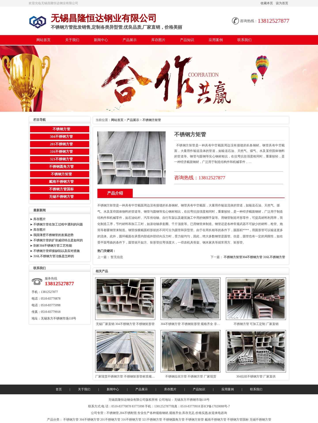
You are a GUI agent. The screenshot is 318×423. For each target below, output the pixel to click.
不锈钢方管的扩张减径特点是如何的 (58, 240)
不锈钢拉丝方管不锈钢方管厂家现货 (190, 376)
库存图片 (158, 40)
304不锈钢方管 (61, 136)
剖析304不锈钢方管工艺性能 (52, 245)
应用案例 (216, 40)
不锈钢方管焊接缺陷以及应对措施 (56, 251)
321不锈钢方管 (61, 159)
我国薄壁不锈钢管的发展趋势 (53, 235)
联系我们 (244, 40)
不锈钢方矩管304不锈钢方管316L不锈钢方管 (254, 257)
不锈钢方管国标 (61, 189)
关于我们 (72, 40)
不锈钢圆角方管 (61, 166)
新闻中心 (101, 40)
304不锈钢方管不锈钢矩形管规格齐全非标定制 (193, 324)
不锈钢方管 (61, 129)
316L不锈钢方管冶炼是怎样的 (53, 256)
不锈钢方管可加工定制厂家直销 (256, 324)
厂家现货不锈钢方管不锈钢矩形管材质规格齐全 (128, 376)
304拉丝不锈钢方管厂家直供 (256, 376)
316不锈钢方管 (61, 151)
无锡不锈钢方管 (61, 196)
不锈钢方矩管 (151, 120)
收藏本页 (267, 3)
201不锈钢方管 (61, 144)
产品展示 (130, 40)
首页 (59, 389)
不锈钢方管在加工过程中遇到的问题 (58, 224)
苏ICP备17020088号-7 (215, 406)
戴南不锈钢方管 (61, 181)
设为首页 (282, 3)
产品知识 (187, 40)
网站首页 (43, 40)
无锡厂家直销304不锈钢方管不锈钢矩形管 (125, 324)
